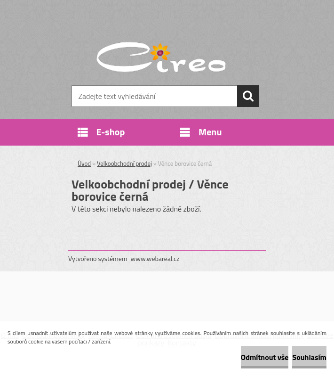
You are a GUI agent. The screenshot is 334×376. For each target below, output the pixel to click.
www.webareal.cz (155, 258)
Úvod (84, 163)
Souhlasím (309, 357)
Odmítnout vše (265, 357)
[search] (248, 96)
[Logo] (161, 54)
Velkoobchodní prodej (124, 163)
